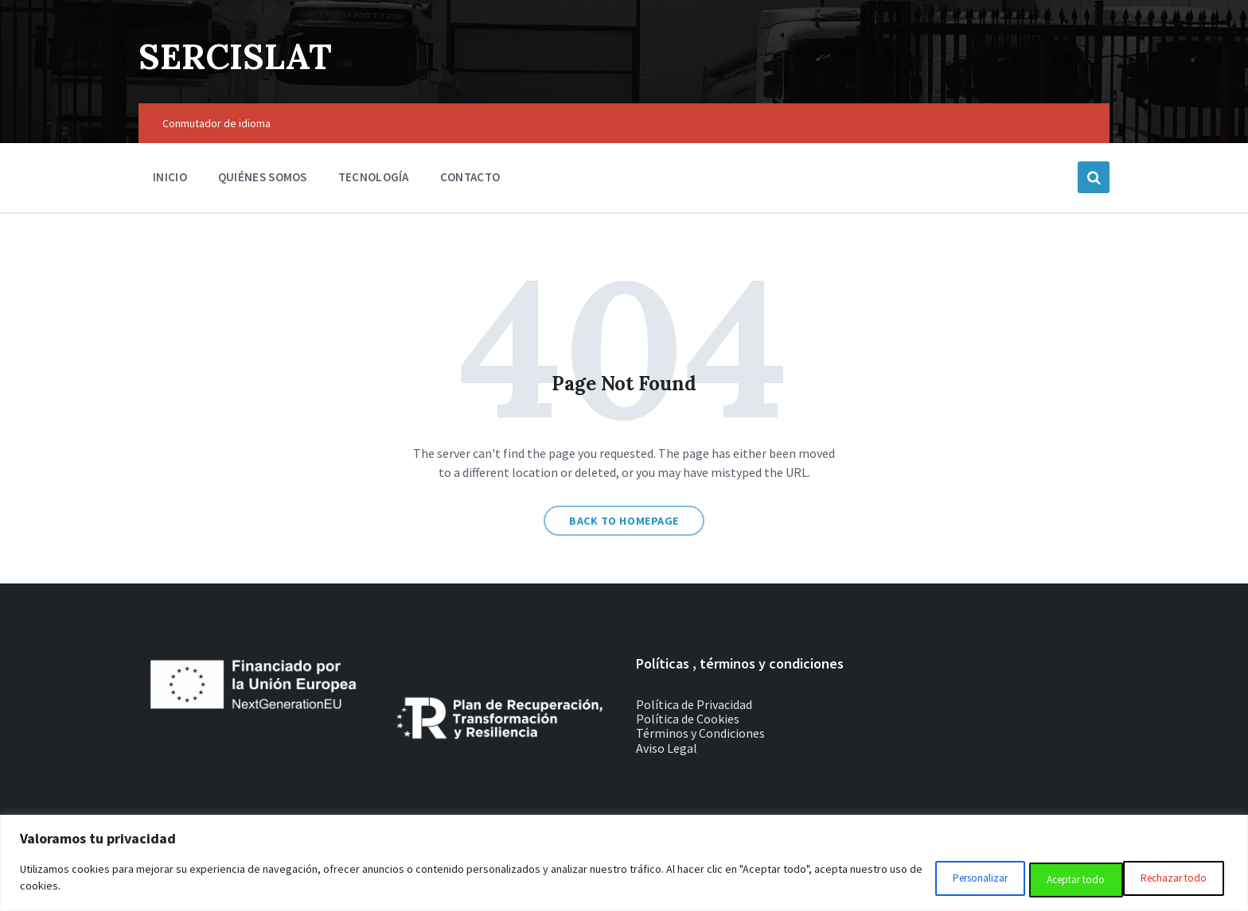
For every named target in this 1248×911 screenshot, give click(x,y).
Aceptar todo (1173, 880)
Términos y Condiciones (700, 733)
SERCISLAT (243, 55)
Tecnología (373, 176)
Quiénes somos (262, 176)
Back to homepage (624, 521)
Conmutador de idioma (216, 123)
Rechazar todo (1054, 880)
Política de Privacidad (694, 704)
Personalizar (936, 880)
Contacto (470, 176)
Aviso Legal (666, 748)
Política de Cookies (687, 719)
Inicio (170, 176)
